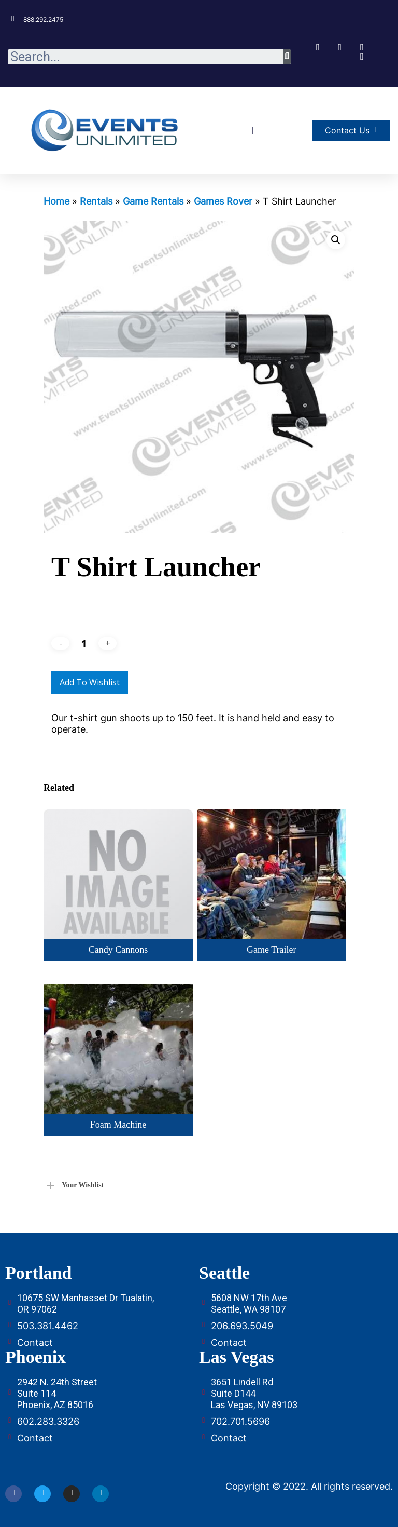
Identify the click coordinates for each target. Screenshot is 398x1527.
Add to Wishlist (90, 682)
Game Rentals (153, 201)
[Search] (287, 56)
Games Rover (223, 201)
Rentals (96, 201)
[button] (252, 130)
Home (56, 201)
